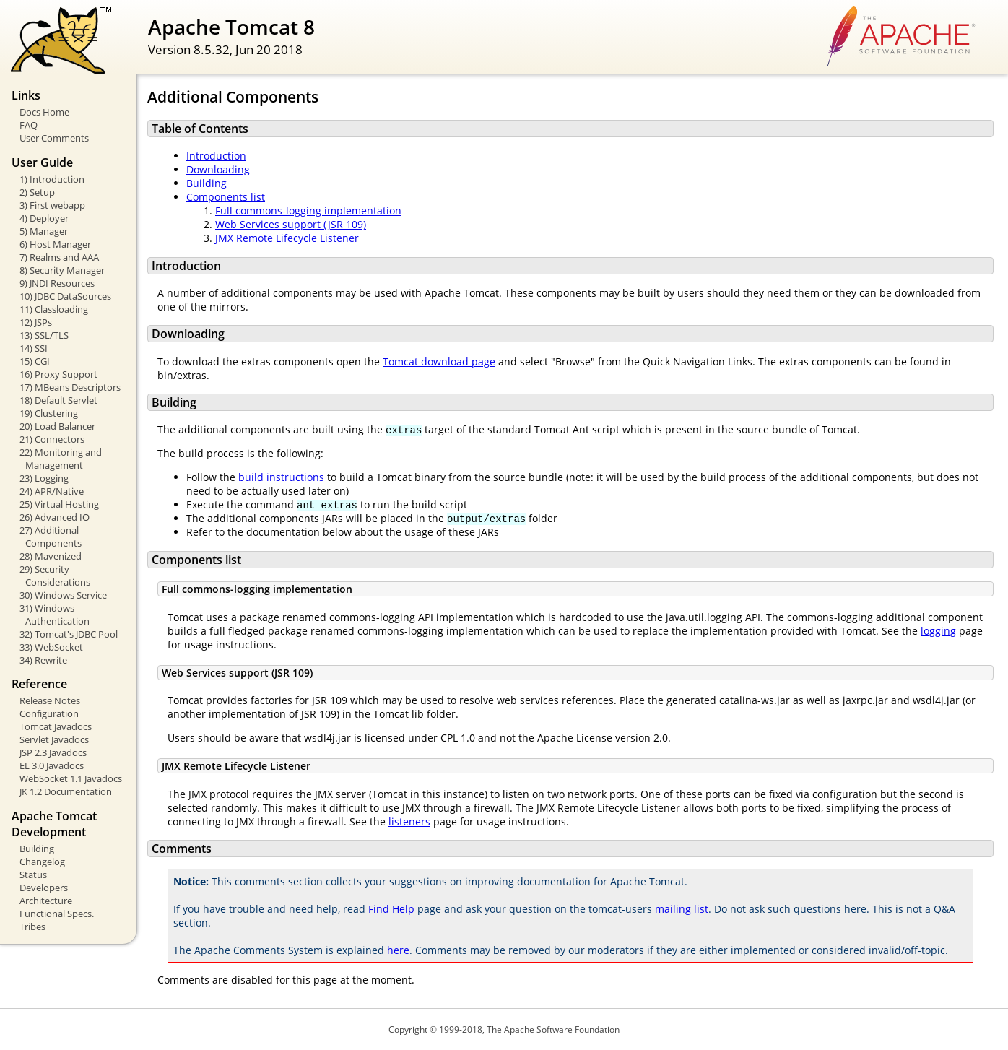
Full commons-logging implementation (308, 210)
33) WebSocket (51, 647)
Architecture (45, 900)
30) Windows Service (63, 595)
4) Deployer (44, 218)
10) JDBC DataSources (65, 296)
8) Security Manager (62, 270)
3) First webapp (52, 205)
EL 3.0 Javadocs (51, 765)
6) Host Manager (55, 244)
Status (33, 874)
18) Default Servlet (58, 400)
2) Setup (37, 192)
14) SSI (33, 348)
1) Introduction (51, 179)
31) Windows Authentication (54, 615)
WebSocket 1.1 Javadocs (70, 778)
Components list (225, 197)
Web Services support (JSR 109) (290, 224)
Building (36, 848)
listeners (409, 821)
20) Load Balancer (57, 426)
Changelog (42, 861)
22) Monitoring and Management (60, 459)
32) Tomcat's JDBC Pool (68, 634)
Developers (43, 887)
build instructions (281, 477)
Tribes (32, 926)
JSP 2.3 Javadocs (53, 752)
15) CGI (34, 361)
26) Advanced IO (54, 517)
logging (938, 631)
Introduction (216, 155)
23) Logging (44, 478)
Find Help (391, 909)
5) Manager (43, 231)
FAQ (28, 124)
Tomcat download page (439, 361)
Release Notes (49, 700)
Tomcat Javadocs (55, 726)
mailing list (681, 909)
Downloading (218, 169)
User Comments (54, 137)
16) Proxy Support (58, 374)
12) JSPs (35, 322)
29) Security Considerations (54, 576)
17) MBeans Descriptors (70, 387)
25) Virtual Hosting (59, 504)
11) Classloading (53, 309)
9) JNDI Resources (57, 283)
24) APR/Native (51, 491)
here (398, 950)
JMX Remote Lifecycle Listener (287, 238)
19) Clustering (48, 413)
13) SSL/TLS (44, 335)
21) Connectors (51, 439)
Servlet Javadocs (54, 739)
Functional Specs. (56, 913)
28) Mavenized (50, 556)
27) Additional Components (50, 537)
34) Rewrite (43, 660)
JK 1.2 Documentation (65, 791)
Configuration (49, 713)
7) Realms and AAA (59, 257)
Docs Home (44, 111)
